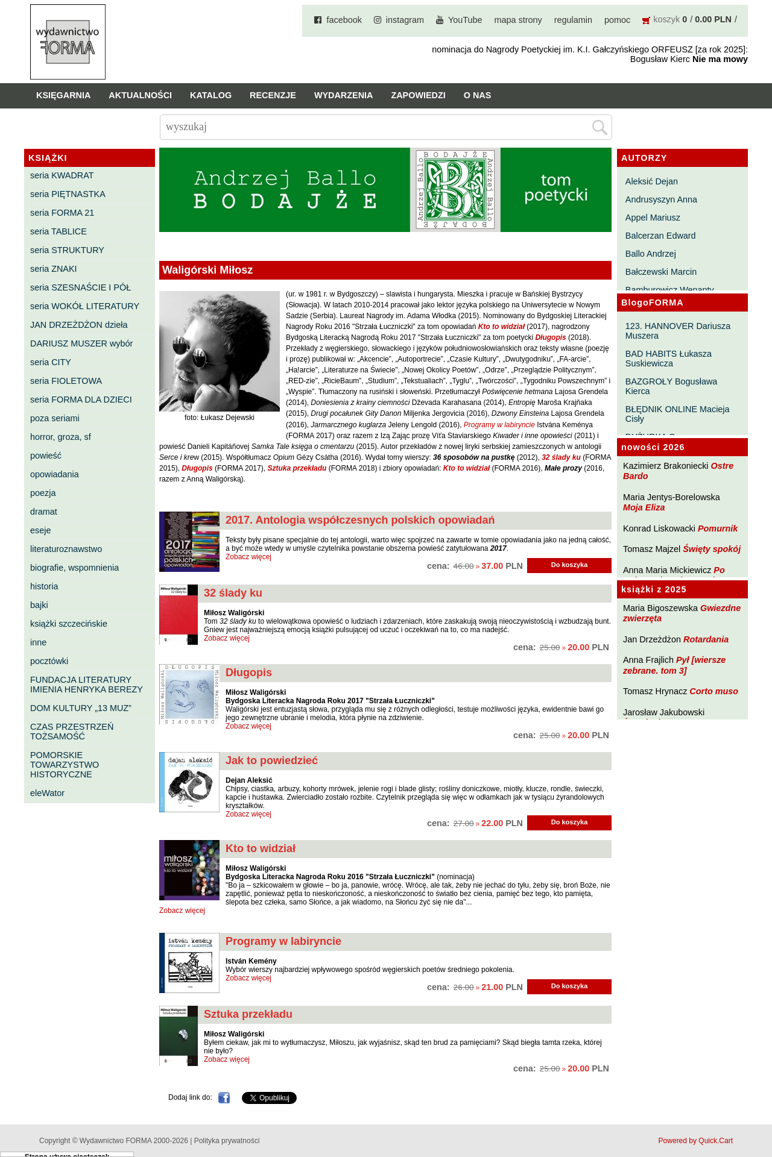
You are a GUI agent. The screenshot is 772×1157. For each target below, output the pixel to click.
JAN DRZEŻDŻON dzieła (79, 325)
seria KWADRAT (62, 175)
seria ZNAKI (53, 269)
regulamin (573, 20)
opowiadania (54, 474)
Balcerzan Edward (660, 235)
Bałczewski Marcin (661, 272)
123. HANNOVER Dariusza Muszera (677, 330)
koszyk (666, 19)
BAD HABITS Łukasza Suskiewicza (668, 358)
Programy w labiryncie (283, 941)
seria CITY (50, 362)
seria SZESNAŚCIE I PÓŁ (80, 287)
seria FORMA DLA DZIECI (81, 399)
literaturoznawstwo (66, 549)
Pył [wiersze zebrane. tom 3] (674, 665)
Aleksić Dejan (651, 181)
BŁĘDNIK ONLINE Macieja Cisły (677, 414)
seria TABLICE (58, 231)
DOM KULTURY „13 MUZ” (80, 708)
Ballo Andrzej (650, 254)
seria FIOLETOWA (66, 381)
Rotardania (706, 639)
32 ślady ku (233, 593)
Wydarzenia (343, 95)
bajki (39, 605)
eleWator (47, 793)
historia (44, 586)
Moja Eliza (644, 507)
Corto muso (713, 691)
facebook (343, 20)
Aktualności (140, 95)
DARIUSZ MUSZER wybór (81, 343)
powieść (46, 455)
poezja (42, 493)
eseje (40, 530)
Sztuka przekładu (248, 1014)
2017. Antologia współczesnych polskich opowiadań (360, 520)
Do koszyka (569, 564)
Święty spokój (712, 549)
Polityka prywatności (227, 1141)
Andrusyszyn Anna (661, 199)
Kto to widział (261, 848)
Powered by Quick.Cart (696, 1141)
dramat (43, 511)
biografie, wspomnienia (74, 567)
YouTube (465, 20)
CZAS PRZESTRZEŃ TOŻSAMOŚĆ (71, 731)
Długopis (249, 672)
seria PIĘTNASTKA (68, 194)
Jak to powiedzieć (272, 760)
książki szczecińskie (68, 624)
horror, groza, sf (60, 437)
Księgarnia (63, 95)
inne (38, 642)
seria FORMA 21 (62, 213)
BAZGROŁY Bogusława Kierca (671, 386)
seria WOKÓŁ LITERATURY (84, 306)
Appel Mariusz (652, 217)
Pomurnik (718, 528)
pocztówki (49, 661)
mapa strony (518, 20)
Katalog (211, 95)
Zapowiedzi (418, 95)
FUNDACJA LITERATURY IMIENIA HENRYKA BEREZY (86, 684)
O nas (478, 95)
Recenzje (273, 95)
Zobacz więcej (248, 557)
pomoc (617, 20)
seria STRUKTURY (67, 250)
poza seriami (55, 418)
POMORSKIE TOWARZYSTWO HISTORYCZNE (64, 764)
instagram (405, 20)
